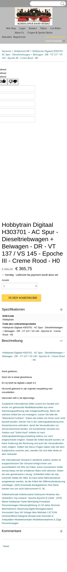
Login (22, 28)
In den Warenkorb (23, 297)
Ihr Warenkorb (55, 37)
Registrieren (19, 37)
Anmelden (7, 37)
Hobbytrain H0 (21, 51)
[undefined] (13, 82)
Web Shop (11, 28)
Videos (43, 28)
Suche (61, 3)
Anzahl (5, 280)
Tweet (6, 546)
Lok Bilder (55, 28)
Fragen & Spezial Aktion (40, 32)
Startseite (6, 51)
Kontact (33, 28)
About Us (19, 32)
